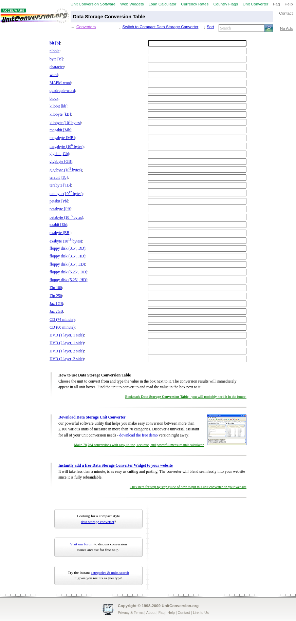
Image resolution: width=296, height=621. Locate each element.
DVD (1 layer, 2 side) (67, 351)
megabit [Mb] (61, 130)
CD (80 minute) (62, 327)
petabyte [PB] (61, 209)
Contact (286, 13)
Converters (86, 26)
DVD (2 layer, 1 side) (67, 343)
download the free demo (138, 435)
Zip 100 (56, 288)
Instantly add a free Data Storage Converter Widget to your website (115, 465)
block (54, 98)
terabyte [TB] (60, 185)
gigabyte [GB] (61, 161)
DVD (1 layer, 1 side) (67, 335)
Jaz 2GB (56, 311)
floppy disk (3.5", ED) (67, 264)
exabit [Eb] (58, 224)
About (150, 612)
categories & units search (110, 572)
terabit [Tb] (59, 177)
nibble (54, 51)
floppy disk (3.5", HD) (68, 256)
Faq (276, 4)
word (54, 75)
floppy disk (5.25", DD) (68, 272)
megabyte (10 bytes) (67, 146)
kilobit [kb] (59, 106)
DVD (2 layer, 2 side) (67, 359)
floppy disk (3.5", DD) (68, 248)
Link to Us (201, 612)
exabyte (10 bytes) (66, 241)
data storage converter (97, 522)
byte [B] (56, 59)
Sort (210, 26)
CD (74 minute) (62, 319)
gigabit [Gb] (59, 154)
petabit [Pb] (59, 201)
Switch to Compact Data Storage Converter (161, 26)
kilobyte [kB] (60, 114)
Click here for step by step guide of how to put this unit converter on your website (188, 487)
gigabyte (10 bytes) (66, 170)
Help (288, 4)
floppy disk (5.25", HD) (68, 280)
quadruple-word (62, 91)
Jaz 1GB (56, 304)
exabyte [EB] (60, 233)
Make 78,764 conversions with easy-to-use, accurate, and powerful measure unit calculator (139, 445)
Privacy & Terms (131, 612)
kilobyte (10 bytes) (65, 123)
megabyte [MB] (62, 138)
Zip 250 (56, 296)
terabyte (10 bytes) (66, 194)
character (57, 67)
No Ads (286, 28)
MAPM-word (60, 83)
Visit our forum (81, 544)
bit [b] (55, 43)
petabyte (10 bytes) (66, 217)
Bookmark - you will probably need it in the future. (185, 397)
